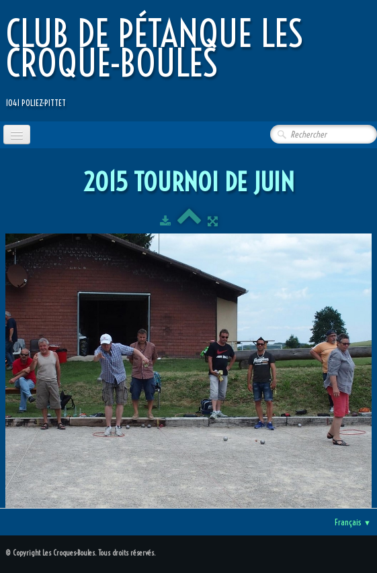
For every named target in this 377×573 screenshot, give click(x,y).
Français (353, 522)
